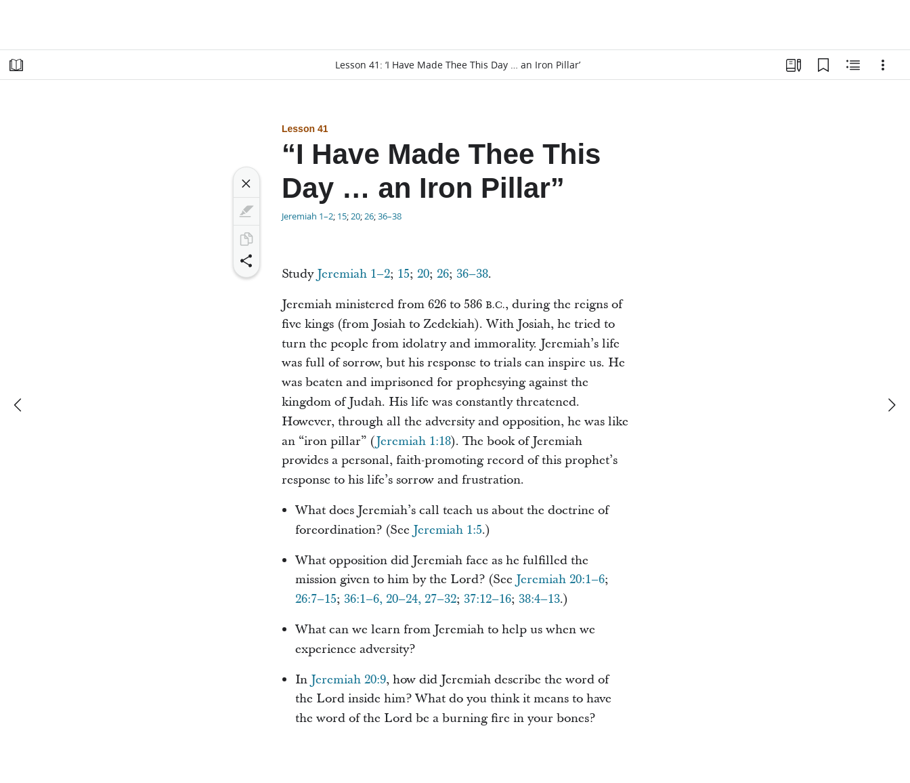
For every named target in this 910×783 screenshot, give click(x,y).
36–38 (390, 216)
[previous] (18, 405)
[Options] (882, 65)
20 (355, 216)
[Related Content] (853, 65)
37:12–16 (487, 599)
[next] (891, 405)
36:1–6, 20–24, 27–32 (400, 599)
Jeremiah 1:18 (413, 441)
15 (342, 216)
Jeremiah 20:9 (348, 679)
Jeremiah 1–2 (307, 216)
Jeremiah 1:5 (447, 530)
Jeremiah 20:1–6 (560, 579)
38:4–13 (539, 599)
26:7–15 (316, 599)
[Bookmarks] (823, 65)
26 (369, 216)
